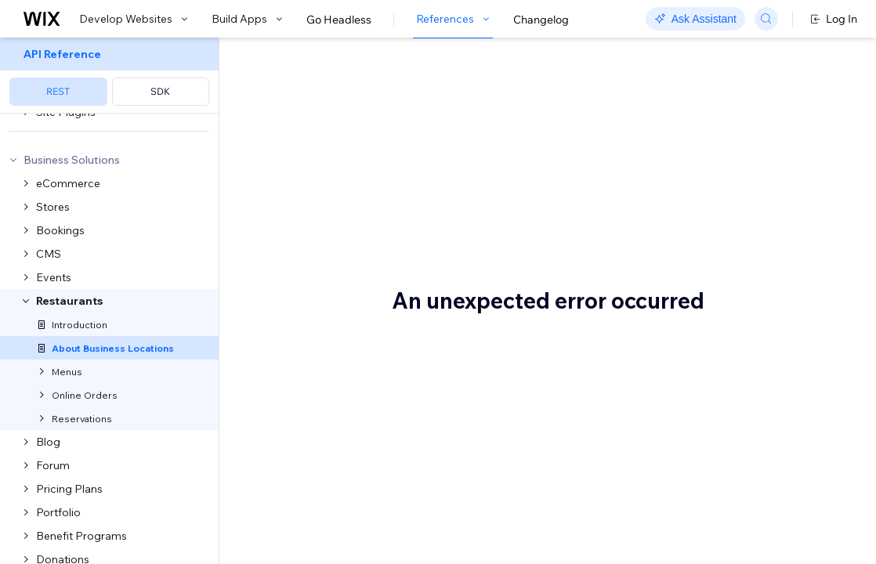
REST (58, 91)
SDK (160, 91)
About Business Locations (413, 91)
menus (276, 210)
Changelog (541, 20)
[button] (316, 147)
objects (517, 382)
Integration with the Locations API (786, 132)
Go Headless (338, 20)
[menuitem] (109, 76)
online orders (596, 189)
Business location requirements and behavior (782, 176)
